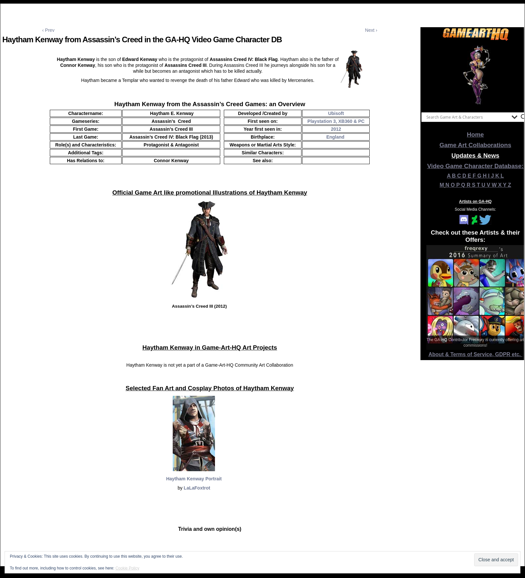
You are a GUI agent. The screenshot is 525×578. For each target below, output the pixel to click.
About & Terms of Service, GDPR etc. (475, 354)
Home (475, 134)
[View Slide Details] (475, 75)
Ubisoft (336, 113)
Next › (371, 30)
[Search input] (467, 117)
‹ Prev (48, 30)
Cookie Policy (127, 568)
